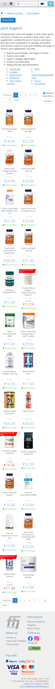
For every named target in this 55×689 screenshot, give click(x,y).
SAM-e (37, 80)
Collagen (13, 72)
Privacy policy (12, 644)
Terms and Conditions (16, 641)
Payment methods (36, 621)
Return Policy (33, 628)
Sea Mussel (39, 83)
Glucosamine (15, 75)
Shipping (31, 625)
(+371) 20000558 (26, 686)
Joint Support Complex (14, 82)
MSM (36, 69)
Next (16, 100)
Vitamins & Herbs (15, 13)
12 (9, 100)
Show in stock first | (48, 94)
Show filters (8, 20)
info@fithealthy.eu (41, 686)
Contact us (11, 637)
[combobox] (26, 3)
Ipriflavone (14, 77)
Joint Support (33, 13)
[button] (43, 3)
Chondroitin (14, 69)
